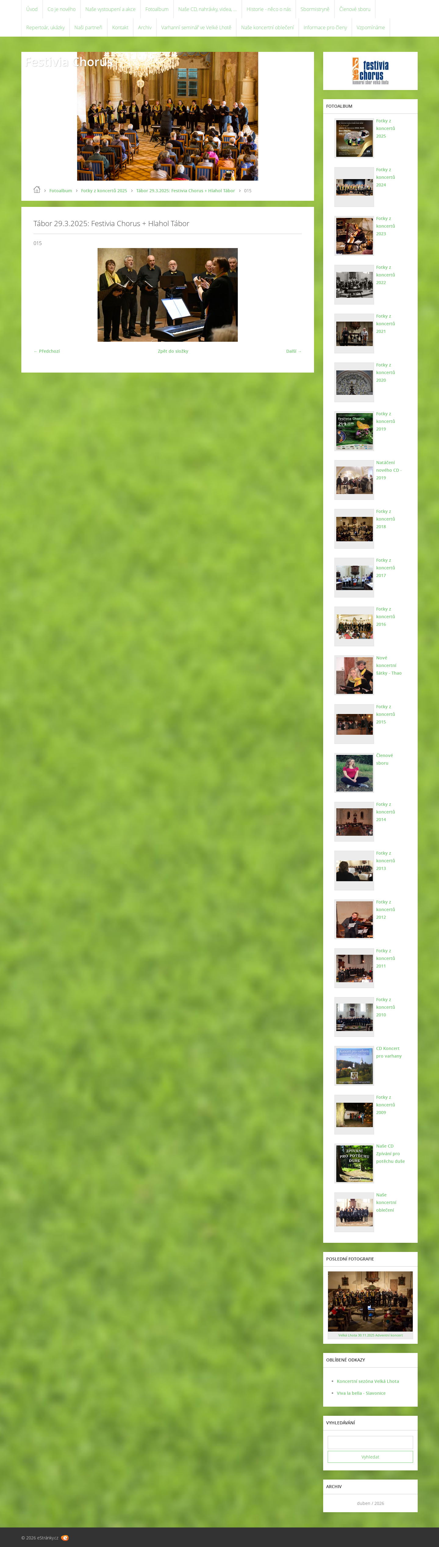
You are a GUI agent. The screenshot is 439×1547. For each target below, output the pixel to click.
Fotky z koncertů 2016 (385, 616)
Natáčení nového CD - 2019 (389, 470)
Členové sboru (354, 9)
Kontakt (120, 27)
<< (334, 1503)
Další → (294, 351)
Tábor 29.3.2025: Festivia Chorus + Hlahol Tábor (185, 190)
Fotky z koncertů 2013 (385, 860)
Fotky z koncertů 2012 (385, 909)
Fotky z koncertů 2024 (385, 177)
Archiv (145, 27)
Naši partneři (88, 27)
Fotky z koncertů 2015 (385, 714)
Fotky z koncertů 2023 (385, 225)
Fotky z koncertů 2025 (104, 190)
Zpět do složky (173, 351)
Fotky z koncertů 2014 (385, 811)
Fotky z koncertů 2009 (385, 1104)
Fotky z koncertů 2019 (385, 421)
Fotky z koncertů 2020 (385, 372)
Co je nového (62, 9)
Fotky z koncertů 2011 (385, 958)
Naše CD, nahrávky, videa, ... (207, 9)
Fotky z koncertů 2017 (385, 567)
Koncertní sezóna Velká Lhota (368, 1381)
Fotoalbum (157, 9)
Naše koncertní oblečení (267, 27)
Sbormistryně (315, 9)
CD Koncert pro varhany (389, 1052)
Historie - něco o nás (269, 9)
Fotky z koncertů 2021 (385, 323)
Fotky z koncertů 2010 (385, 1007)
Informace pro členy (325, 27)
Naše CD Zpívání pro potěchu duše (390, 1153)
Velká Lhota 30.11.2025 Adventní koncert (370, 1335)
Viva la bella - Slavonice (361, 1393)
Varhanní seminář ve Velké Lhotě (196, 27)
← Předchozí (47, 351)
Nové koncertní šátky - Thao (389, 665)
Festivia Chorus (68, 61)
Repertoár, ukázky (45, 27)
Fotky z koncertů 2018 (385, 518)
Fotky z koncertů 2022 (385, 274)
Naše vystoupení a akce (110, 9)
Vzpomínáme (371, 27)
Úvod (32, 9)
